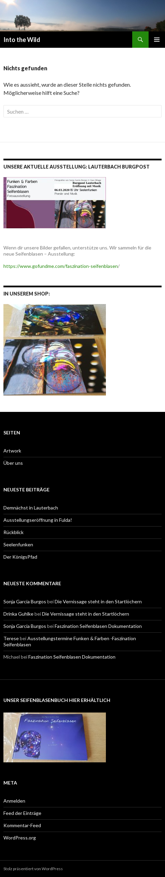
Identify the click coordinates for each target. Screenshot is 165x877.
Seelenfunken (18, 544)
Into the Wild (21, 39)
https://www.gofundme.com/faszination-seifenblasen (60, 266)
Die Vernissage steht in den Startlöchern (98, 601)
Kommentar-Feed (22, 825)
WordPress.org (19, 837)
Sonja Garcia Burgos (24, 601)
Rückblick (13, 532)
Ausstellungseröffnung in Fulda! (37, 520)
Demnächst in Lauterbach (30, 508)
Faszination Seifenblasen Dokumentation (98, 626)
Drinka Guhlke (18, 614)
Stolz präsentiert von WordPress (33, 868)
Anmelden (14, 801)
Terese (11, 638)
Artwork (12, 451)
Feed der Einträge (22, 813)
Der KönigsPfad (20, 557)
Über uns (13, 463)
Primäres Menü (157, 39)
